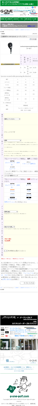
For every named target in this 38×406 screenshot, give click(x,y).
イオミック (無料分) (29, 163)
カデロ (12, 195)
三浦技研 (17, 29)
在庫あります (31, 26)
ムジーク (12, 168)
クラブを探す (33, 19)
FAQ (22, 18)
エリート (29, 185)
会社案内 (6, 367)
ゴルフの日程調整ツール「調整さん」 (21, 367)
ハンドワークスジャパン (25, 369)
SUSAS (12, 191)
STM (28, 191)
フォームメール (28, 273)
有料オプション (9, 202)
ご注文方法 (15, 18)
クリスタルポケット (10, 369)
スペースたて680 (19, 371)
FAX (6, 275)
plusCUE (29, 195)
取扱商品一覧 (3, 18)
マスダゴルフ (12, 199)
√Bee (29, 199)
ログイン (21, 8)
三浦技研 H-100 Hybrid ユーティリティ (28, 29)
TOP (17, 8)
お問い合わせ (28, 18)
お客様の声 (9, 18)
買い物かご (27, 8)
